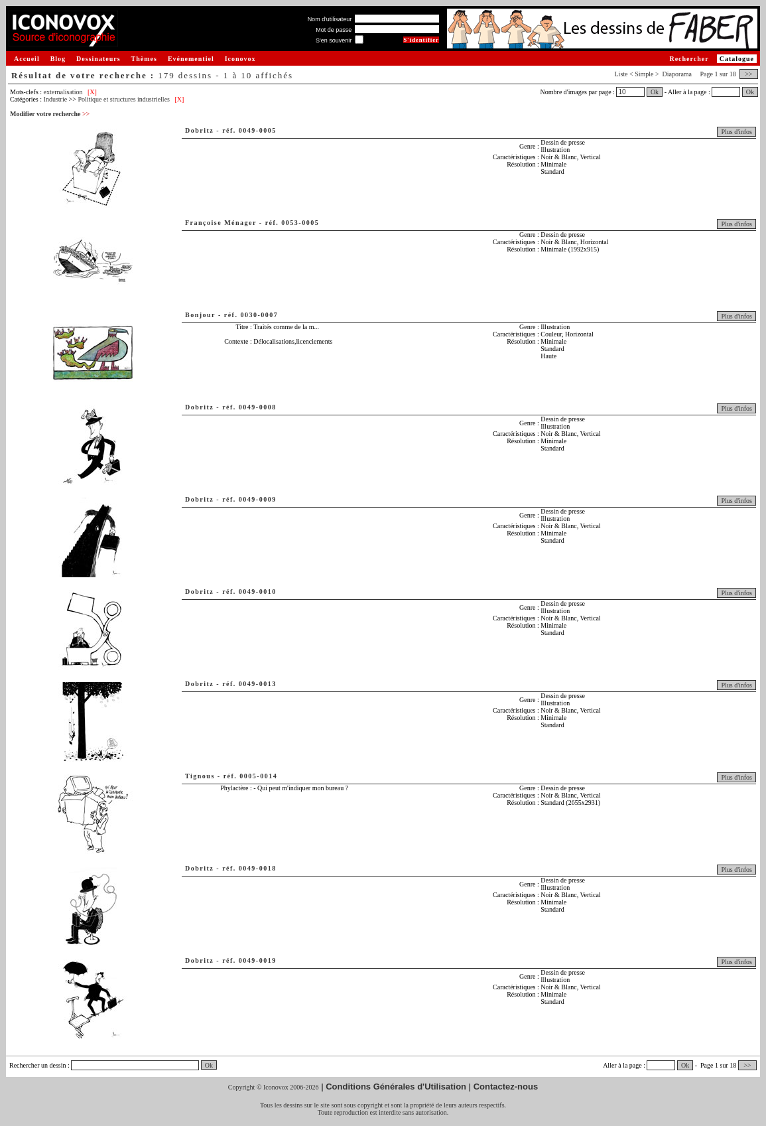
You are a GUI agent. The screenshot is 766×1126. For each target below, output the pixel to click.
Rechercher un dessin (37, 1065)
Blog (58, 58)
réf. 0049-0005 (249, 130)
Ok (655, 92)
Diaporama (677, 74)
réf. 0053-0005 (292, 222)
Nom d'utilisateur (330, 19)
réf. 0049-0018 (249, 868)
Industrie (56, 99)
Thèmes (144, 58)
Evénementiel (191, 58)
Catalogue (737, 58)
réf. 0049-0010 (249, 591)
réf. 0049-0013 (249, 683)
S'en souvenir (333, 40)
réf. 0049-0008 (249, 407)
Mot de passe (333, 30)
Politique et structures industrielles (124, 99)
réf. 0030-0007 (251, 314)
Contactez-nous (506, 1086)
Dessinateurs (98, 58)
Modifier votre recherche (50, 113)
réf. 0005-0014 (250, 776)
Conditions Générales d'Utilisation (396, 1086)
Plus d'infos (736, 131)
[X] (92, 92)
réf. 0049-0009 (249, 499)
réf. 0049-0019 (249, 960)
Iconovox (240, 58)
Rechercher (688, 58)
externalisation (63, 92)
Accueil (27, 58)
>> (748, 74)
